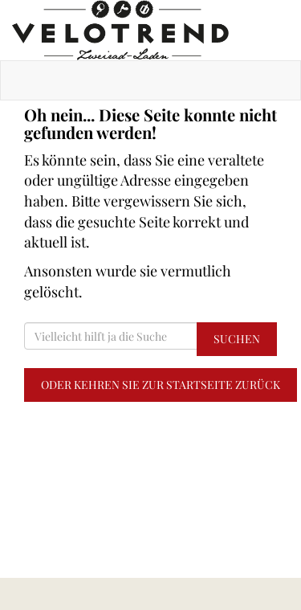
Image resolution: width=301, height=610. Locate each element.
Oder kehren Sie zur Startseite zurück (160, 384)
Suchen (237, 338)
